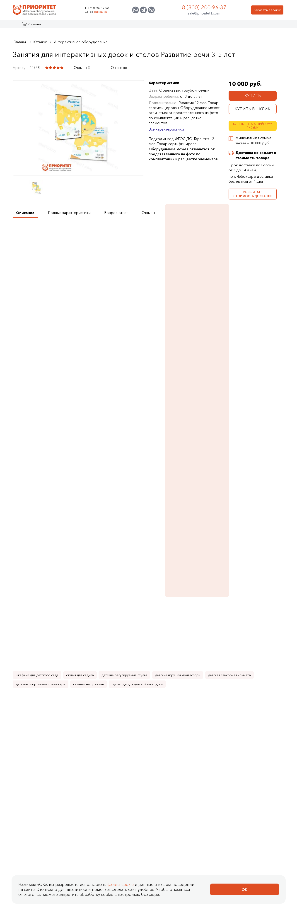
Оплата (136, 724)
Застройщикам (187, 26)
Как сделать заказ (136, 708)
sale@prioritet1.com (204, 13)
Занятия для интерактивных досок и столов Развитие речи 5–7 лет (200, 562)
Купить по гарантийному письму (252, 125)
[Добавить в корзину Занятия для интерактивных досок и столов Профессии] (216, 673)
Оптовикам (217, 26)
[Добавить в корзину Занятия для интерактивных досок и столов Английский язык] (162, 581)
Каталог (30, 26)
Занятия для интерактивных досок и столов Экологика (147, 646)
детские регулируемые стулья (124, 469)
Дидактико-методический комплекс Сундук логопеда (252, 433)
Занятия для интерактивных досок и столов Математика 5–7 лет (40, 562)
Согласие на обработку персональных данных (63, 761)
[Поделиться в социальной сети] (101, 67)
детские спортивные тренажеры (40, 478)
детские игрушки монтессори (177, 469)
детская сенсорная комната (229, 469)
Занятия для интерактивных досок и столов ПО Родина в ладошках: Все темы (254, 648)
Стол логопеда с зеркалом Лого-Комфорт (252, 349)
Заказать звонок (267, 10)
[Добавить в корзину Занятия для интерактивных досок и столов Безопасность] (109, 581)
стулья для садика (80, 469)
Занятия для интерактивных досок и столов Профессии (200, 646)
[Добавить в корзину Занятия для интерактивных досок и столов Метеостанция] (109, 673)
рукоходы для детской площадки (137, 478)
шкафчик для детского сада (37, 469)
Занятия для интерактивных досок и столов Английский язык (147, 562)
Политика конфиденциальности (47, 753)
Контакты (242, 26)
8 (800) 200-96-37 (204, 7)
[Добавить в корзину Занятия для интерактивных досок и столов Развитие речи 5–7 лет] (216, 581)
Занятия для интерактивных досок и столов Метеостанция (93, 648)
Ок (244, 889)
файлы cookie (120, 884)
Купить (252, 95)
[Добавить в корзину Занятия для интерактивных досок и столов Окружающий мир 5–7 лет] (269, 581)
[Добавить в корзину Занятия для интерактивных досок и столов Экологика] (162, 673)
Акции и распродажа (54, 26)
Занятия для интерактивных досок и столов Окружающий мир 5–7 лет (252, 276)
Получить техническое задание (45, 231)
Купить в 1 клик (252, 109)
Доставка (138, 732)
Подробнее (244, 291)
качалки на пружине (88, 478)
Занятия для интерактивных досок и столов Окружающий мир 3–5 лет (40, 654)
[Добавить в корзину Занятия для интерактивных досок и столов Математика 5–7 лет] (56, 581)
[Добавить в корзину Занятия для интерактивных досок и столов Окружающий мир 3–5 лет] (56, 673)
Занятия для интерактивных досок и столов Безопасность (93, 562)
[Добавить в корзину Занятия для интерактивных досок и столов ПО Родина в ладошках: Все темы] (269, 673)
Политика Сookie (31, 769)
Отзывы (59, 699)
